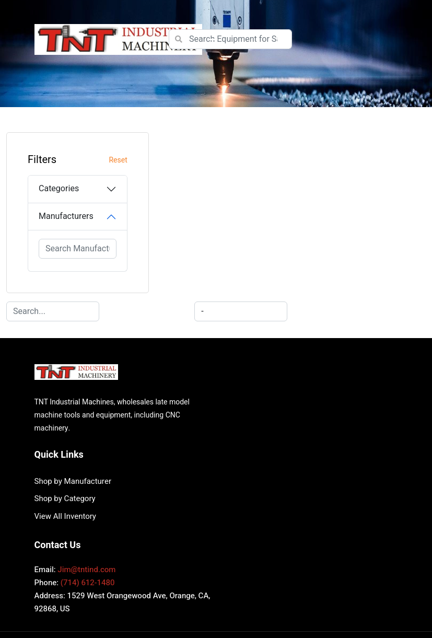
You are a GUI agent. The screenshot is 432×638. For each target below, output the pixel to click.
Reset (107, 160)
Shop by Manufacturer (261, 367)
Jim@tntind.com (86, 455)
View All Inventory (253, 402)
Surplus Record (351, 571)
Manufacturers (66, 216)
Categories (59, 188)
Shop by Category (253, 384)
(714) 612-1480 (88, 468)
